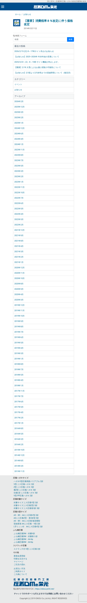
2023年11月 (19, 150)
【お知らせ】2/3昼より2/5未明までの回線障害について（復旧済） (43, 73)
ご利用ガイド (19, 571)
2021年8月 (19, 241)
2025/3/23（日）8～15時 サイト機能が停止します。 (37, 62)
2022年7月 (19, 198)
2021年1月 (19, 262)
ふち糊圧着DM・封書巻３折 (26, 536)
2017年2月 (19, 418)
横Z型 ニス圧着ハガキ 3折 (25, 490)
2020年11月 (19, 273)
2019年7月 (19, 332)
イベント (18, 84)
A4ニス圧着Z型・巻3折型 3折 (26, 518)
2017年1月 (19, 423)
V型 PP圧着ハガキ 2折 (23, 495)
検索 (70, 39)
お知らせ (27, 14)
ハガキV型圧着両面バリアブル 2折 (28, 481)
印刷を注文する (20, 559)
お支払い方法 (19, 568)
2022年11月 (19, 187)
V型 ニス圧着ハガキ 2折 (24, 484)
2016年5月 (19, 434)
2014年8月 (19, 460)
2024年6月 (19, 133)
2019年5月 (19, 343)
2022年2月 (19, 225)
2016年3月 (19, 439)
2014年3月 (19, 466)
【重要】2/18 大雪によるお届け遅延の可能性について (37, 67)
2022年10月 (19, 192)
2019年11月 (19, 310)
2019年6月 (19, 337)
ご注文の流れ (19, 564)
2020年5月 (19, 289)
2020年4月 (19, 294)
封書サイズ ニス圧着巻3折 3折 (27, 508)
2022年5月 (19, 209)
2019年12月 (19, 305)
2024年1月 (19, 144)
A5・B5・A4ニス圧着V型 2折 (26, 515)
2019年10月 (19, 316)
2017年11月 (19, 391)
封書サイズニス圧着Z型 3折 (25, 505)
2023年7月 (19, 160)
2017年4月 (19, 412)
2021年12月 (19, 230)
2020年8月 (19, 284)
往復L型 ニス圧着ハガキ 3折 (26, 493)
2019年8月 (19, 326)
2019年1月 (19, 359)
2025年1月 (19, 123)
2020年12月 (19, 267)
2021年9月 (19, 235)
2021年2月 (19, 257)
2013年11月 (19, 471)
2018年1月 (19, 385)
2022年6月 (19, 203)
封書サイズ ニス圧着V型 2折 (26, 502)
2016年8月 (19, 428)
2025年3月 (19, 112)
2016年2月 (19, 444)
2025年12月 (19, 107)
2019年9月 (19, 321)
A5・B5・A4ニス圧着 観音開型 (27, 521)
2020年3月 (19, 300)
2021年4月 (19, 246)
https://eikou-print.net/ (44, 589)
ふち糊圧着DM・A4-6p (23, 542)
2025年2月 (19, 117)
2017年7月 (19, 396)
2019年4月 (19, 348)
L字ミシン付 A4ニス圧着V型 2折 (28, 526)
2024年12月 (19, 128)
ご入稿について (20, 574)
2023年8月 (19, 155)
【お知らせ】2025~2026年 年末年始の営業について (36, 57)
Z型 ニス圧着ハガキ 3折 (24, 487)
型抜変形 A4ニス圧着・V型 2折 (27, 524)
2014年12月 (19, 455)
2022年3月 (19, 219)
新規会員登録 (19, 556)
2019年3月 (19, 353)
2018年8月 (19, 364)
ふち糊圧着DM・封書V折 (24, 533)
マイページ (18, 561)
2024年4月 (19, 139)
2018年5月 (19, 375)
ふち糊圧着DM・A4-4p (23, 539)
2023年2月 (19, 176)
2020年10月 (19, 278)
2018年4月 (19, 380)
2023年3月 (19, 171)
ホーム (18, 14)
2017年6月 (19, 401)
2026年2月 (19, 101)
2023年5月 (19, 166)
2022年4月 (19, 214)
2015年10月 (19, 450)
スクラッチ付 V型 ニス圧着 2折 (27, 549)
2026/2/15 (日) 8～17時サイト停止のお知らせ (34, 51)
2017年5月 (19, 407)
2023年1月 (19, 182)
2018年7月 (19, 369)
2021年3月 (19, 251)
